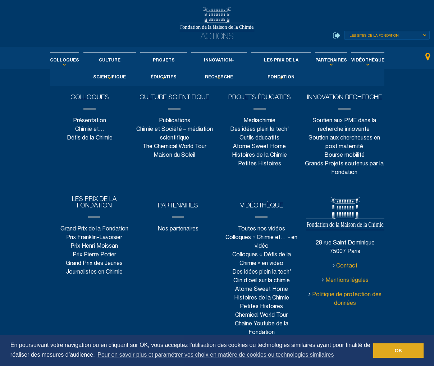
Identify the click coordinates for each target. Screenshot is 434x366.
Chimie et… (90, 129)
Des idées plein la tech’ (259, 129)
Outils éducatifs (259, 138)
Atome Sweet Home (259, 146)
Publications (174, 121)
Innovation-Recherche (218, 60)
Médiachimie (259, 121)
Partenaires (322, 60)
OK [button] (398, 350)
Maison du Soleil (175, 155)
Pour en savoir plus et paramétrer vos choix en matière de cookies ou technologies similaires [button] (215, 355)
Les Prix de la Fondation (275, 60)
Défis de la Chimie (90, 138)
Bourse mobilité (344, 155)
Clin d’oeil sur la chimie (261, 281)
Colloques (77, 60)
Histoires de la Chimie (259, 155)
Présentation (89, 121)
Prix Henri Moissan (94, 246)
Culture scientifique (117, 60)
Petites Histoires (259, 164)
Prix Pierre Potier (94, 255)
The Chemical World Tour (174, 146)
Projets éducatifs (166, 60)
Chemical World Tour (261, 315)
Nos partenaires (177, 229)
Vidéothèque (354, 60)
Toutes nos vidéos (261, 229)
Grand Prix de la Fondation (94, 229)
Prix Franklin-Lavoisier (94, 237)
